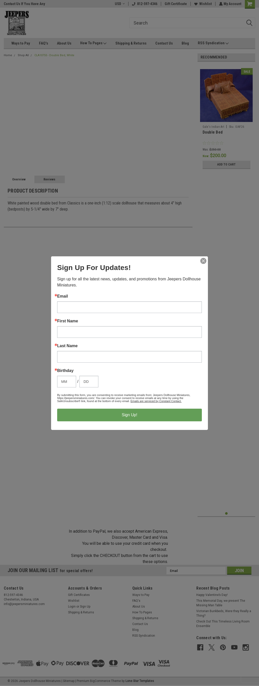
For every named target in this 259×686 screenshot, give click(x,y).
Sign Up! (129, 415)
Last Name (67, 346)
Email (62, 296)
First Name (67, 321)
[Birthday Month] (66, 381)
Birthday (65, 371)
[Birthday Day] (88, 381)
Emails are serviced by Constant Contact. (156, 401)
